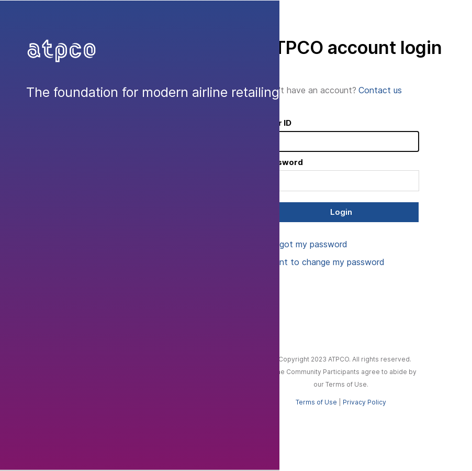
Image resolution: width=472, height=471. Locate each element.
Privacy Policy (364, 402)
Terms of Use (316, 402)
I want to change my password (324, 262)
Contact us (380, 90)
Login (341, 212)
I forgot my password (305, 244)
